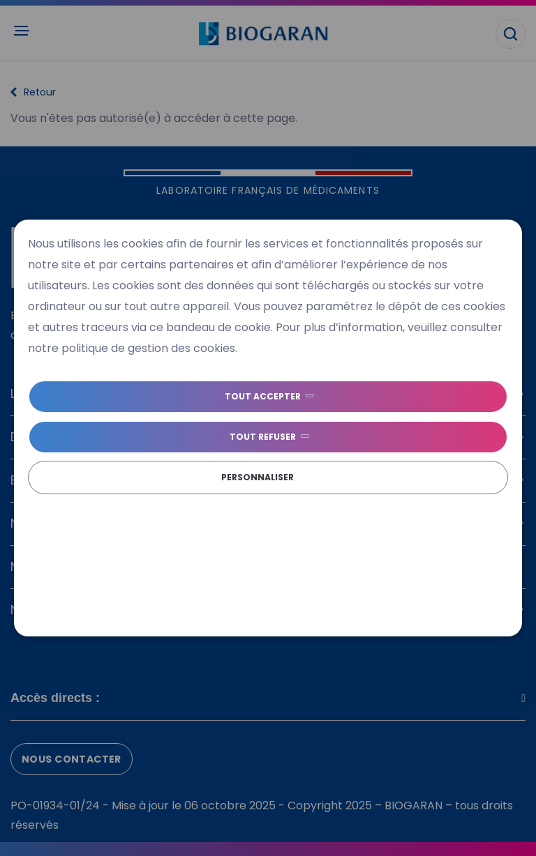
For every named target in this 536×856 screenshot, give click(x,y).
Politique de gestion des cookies (213, 503)
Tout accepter (263, 396)
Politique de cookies (75, 503)
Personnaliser (257, 477)
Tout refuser (263, 437)
